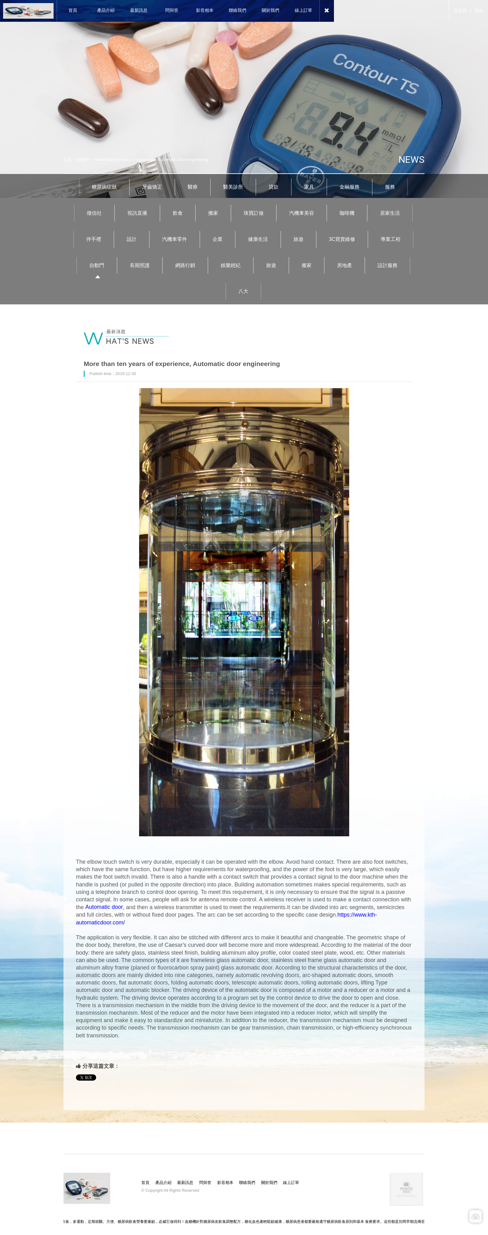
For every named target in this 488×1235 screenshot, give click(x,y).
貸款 (274, 187)
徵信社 (94, 213)
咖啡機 (347, 213)
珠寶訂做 (254, 213)
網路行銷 (185, 265)
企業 (218, 239)
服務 (390, 187)
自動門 (83, 159)
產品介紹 (163, 1182)
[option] (244, 99)
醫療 (193, 187)
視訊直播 (137, 213)
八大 (243, 291)
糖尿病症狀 (104, 187)
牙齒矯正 (152, 187)
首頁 (67, 159)
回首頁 (460, 10)
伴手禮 (93, 239)
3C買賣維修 (342, 239)
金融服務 (349, 187)
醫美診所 (233, 187)
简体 (479, 10)
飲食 (178, 213)
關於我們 (269, 1182)
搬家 (213, 213)
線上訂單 (291, 1182)
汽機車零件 (174, 239)
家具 (309, 187)
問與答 (205, 1182)
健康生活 (258, 239)
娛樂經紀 (231, 265)
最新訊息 (185, 1182)
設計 (132, 239)
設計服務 (387, 265)
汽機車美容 (301, 213)
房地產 (344, 265)
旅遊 (298, 239)
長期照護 (140, 265)
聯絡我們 (247, 1182)
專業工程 (391, 239)
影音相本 (225, 1182)
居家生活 (390, 213)
